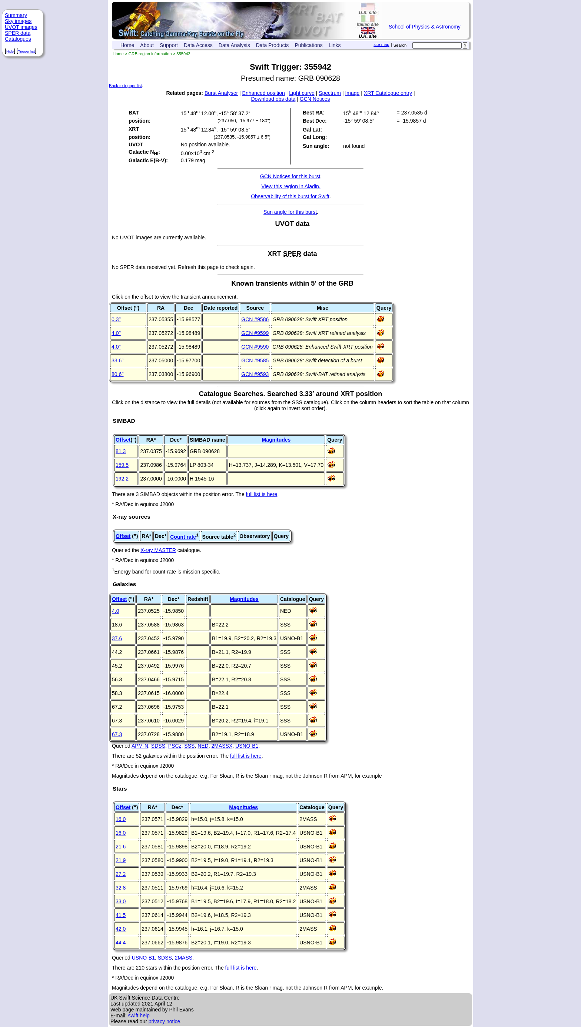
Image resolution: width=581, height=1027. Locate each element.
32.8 (121, 888)
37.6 (117, 638)
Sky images (18, 21)
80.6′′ (118, 374)
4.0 (115, 611)
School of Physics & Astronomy (425, 27)
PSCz (175, 746)
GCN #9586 (255, 319)
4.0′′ (116, 333)
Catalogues (18, 39)
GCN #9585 (255, 360)
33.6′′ (118, 360)
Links (335, 45)
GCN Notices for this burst (290, 176)
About (147, 45)
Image (352, 93)
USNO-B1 (246, 746)
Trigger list (26, 51)
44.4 (121, 942)
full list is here (262, 494)
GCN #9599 (255, 333)
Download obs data (273, 99)
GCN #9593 (255, 374)
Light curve (301, 93)
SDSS (158, 746)
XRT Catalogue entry (388, 93)
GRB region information (150, 53)
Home (127, 45)
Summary (16, 15)
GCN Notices (315, 99)
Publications (309, 45)
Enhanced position (263, 93)
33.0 (121, 901)
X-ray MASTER (158, 550)
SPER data (17, 33)
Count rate (183, 537)
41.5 (121, 915)
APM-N (140, 746)
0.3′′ (116, 319)
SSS (189, 746)
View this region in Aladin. (290, 186)
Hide (10, 51)
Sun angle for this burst (290, 212)
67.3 (117, 734)
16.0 (121, 819)
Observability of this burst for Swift (290, 196)
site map (381, 44)
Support (169, 45)
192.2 (122, 479)
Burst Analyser (221, 93)
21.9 (121, 860)
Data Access (198, 45)
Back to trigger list (125, 85)
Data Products (272, 45)
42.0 (121, 929)
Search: (401, 45)
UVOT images (21, 27)
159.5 (122, 465)
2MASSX (221, 746)
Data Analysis (234, 45)
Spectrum (330, 93)
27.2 (121, 874)
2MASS (183, 958)
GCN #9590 (255, 347)
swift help (138, 1015)
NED (203, 746)
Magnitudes (276, 440)
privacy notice (164, 1021)
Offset (123, 440)
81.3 (121, 451)
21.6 (121, 847)
